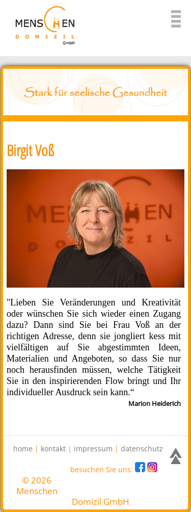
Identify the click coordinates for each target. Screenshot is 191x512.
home (23, 448)
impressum (93, 448)
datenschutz (142, 448)
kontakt (53, 448)
